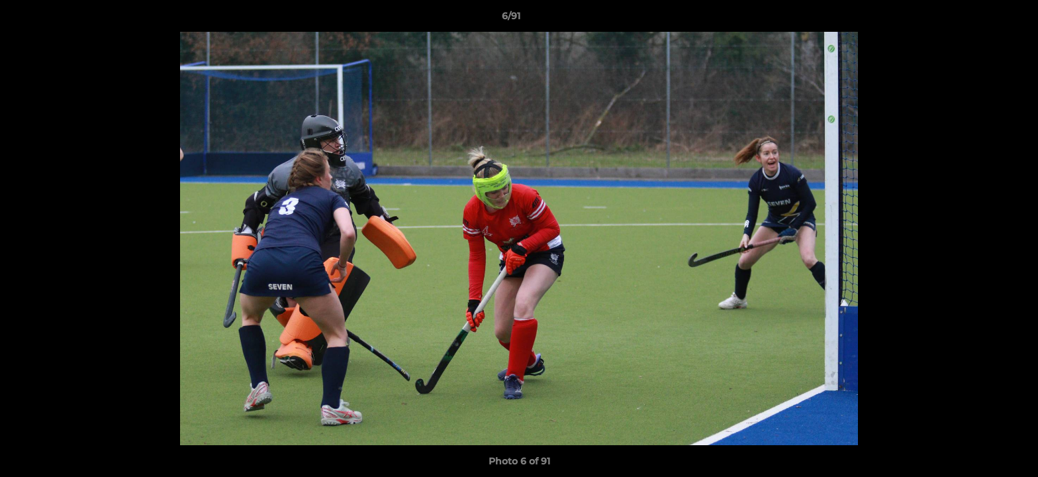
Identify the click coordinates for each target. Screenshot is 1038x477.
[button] (982, 19)
